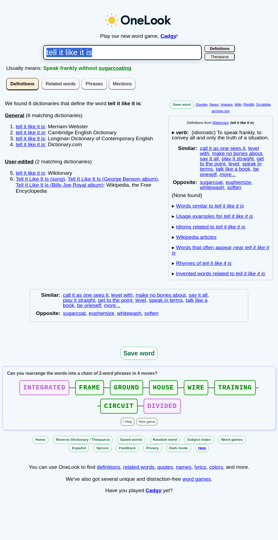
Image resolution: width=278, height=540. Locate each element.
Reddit (249, 104)
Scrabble (263, 104)
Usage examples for (214, 216)
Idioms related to (210, 227)
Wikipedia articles (196, 237)
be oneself (89, 305)
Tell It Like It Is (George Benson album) (113, 179)
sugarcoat (211, 182)
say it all (209, 158)
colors (216, 470)
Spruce (102, 451)
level (234, 164)
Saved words (131, 443)
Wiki (238, 104)
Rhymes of (204, 263)
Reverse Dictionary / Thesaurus (83, 443)
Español (79, 451)
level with (122, 295)
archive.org (220, 111)
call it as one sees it (222, 148)
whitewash (212, 187)
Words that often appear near (220, 250)
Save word (182, 104)
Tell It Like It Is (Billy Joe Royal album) (59, 185)
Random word (165, 443)
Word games (232, 443)
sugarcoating (115, 68)
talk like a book (233, 169)
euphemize (238, 182)
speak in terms (166, 300)
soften (234, 187)
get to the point (115, 300)
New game (147, 425)
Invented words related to (220, 273)
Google (201, 104)
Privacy (152, 451)
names (184, 470)
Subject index (199, 443)
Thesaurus (220, 57)
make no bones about (237, 153)
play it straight (238, 158)
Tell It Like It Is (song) (40, 179)
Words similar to (210, 206)
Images (227, 104)
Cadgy (168, 36)
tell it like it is (30, 126)
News (214, 104)
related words (138, 470)
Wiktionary (220, 123)
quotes (165, 470)
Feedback (127, 451)
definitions (108, 470)
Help (128, 425)
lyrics (200, 470)
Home (40, 443)
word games (196, 482)
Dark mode (178, 451)
